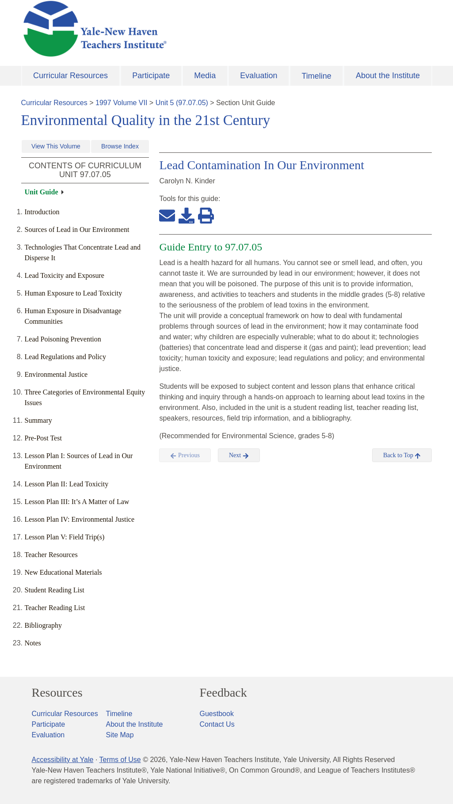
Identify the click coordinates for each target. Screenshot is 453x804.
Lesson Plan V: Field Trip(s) (65, 537)
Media (205, 75)
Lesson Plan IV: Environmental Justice (80, 519)
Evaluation (258, 75)
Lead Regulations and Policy (65, 356)
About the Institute (388, 75)
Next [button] (239, 455)
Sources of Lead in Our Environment (77, 229)
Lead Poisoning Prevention (63, 339)
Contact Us (217, 724)
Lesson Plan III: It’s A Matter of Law (77, 501)
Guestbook (217, 713)
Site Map (120, 735)
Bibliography (43, 625)
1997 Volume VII (121, 102)
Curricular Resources (70, 75)
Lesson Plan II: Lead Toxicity (67, 484)
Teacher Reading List (55, 607)
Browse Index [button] (120, 146)
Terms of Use (120, 759)
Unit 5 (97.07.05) (182, 102)
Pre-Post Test (43, 438)
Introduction (42, 212)
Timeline (316, 76)
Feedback (223, 692)
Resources (57, 692)
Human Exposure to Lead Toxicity (73, 293)
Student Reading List (54, 590)
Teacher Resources (51, 554)
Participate (151, 75)
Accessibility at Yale (63, 759)
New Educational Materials (63, 572)
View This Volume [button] (55, 146)
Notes (33, 643)
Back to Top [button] (402, 455)
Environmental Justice (56, 374)
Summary (38, 420)
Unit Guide (41, 192)
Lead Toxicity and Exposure (64, 275)
